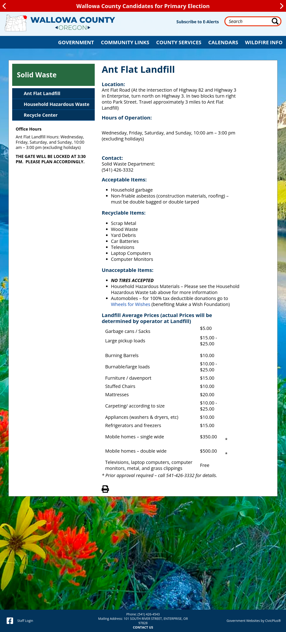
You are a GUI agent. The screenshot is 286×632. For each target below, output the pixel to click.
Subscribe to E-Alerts (197, 22)
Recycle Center (40, 115)
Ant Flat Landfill (42, 93)
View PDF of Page (105, 488)
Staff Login (25, 620)
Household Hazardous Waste (56, 104)
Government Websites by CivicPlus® (254, 620)
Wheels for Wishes (131, 304)
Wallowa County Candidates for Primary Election (143, 6)
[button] (76, 42)
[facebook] (10, 621)
